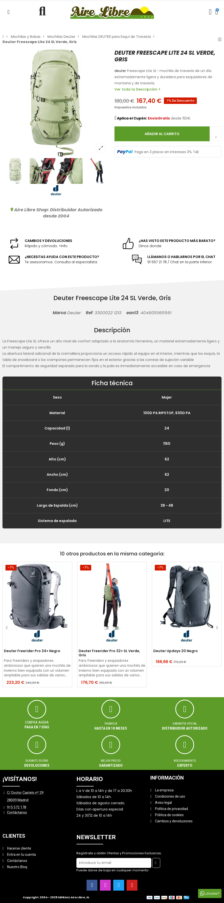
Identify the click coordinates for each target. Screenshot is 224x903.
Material (57, 412)
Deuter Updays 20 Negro (175, 651)
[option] (56, 103)
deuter (120, 70)
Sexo (57, 397)
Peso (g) (57, 443)
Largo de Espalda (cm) (57, 505)
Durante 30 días (36, 760)
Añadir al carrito (162, 133)
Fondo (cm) (57, 489)
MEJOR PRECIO (111, 760)
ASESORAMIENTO (185, 760)
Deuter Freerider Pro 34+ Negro (32, 651)
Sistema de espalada (57, 520)
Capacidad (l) (57, 428)
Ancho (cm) (57, 474)
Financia (111, 723)
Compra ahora (37, 722)
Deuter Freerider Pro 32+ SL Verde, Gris (109, 653)
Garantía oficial (185, 723)
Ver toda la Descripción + (137, 89)
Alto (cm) (57, 459)
